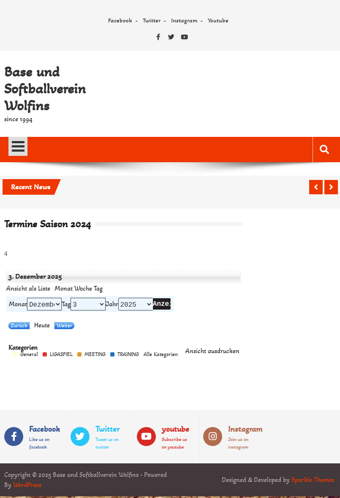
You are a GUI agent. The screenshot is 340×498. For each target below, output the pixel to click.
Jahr (112, 305)
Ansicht (212, 352)
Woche (83, 288)
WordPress (27, 486)
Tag (66, 305)
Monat (63, 288)
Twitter (151, 20)
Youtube (218, 20)
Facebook (120, 20)
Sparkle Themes (312, 481)
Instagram (184, 20)
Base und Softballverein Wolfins (45, 88)
